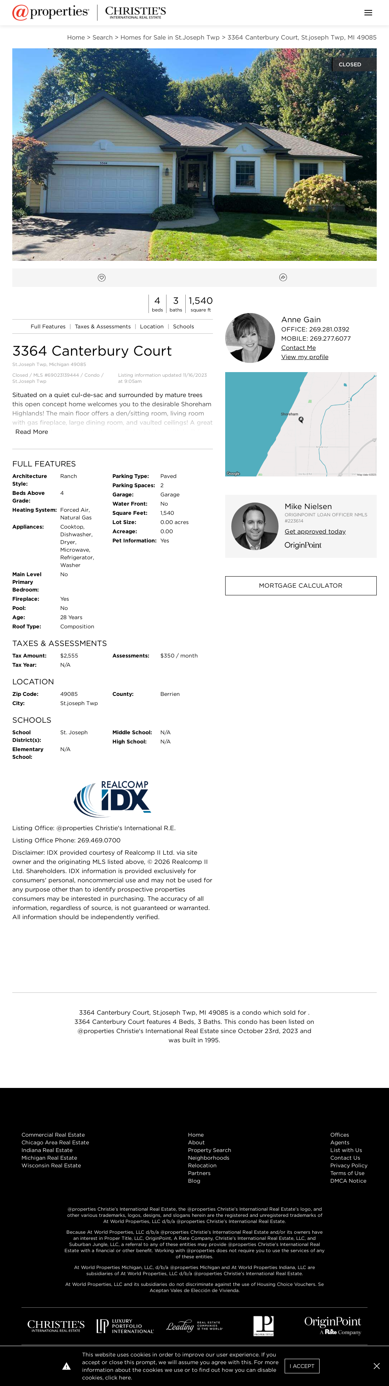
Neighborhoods (208, 1158)
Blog (194, 1181)
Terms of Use (347, 1173)
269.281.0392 (329, 329)
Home (196, 1135)
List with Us (346, 1150)
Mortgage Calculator (301, 585)
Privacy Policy (349, 1165)
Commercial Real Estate (53, 1135)
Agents (339, 1142)
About (196, 1142)
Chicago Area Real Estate (55, 1142)
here (125, 1377)
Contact (298, 347)
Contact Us (345, 1158)
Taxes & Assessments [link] (103, 326)
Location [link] (152, 326)
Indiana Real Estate (47, 1150)
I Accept (302, 1366)
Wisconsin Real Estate (51, 1165)
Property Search (209, 1150)
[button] (301, 424)
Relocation (202, 1165)
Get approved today (315, 531)
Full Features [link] (49, 326)
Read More (31, 431)
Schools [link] (183, 326)
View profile (304, 357)
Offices (339, 1135)
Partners (199, 1173)
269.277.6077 (330, 338)
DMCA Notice (348, 1181)
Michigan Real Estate (49, 1158)
